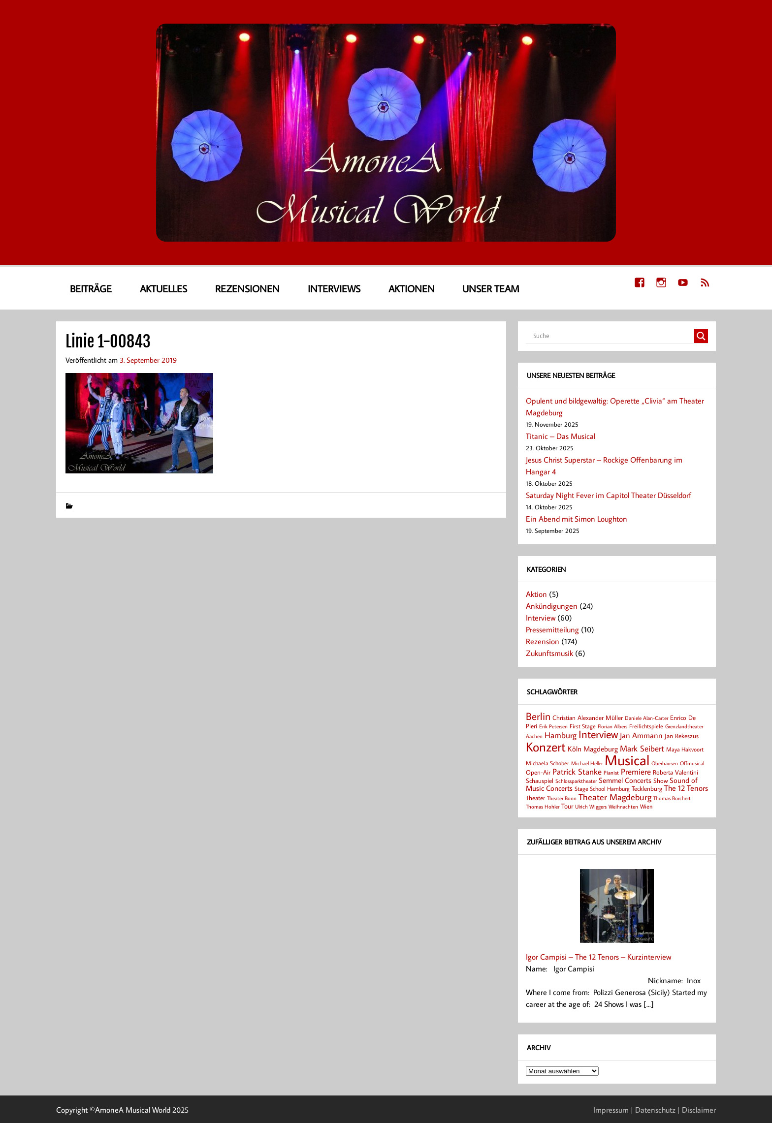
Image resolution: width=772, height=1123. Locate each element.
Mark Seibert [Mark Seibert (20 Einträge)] (642, 748)
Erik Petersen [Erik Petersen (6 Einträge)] (553, 726)
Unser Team (490, 288)
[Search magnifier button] (701, 336)
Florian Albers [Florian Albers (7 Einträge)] (612, 726)
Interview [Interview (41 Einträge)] (598, 734)
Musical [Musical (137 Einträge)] (627, 759)
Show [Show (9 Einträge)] (660, 780)
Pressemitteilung (552, 629)
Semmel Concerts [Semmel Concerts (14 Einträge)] (625, 780)
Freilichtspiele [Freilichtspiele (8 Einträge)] (646, 726)
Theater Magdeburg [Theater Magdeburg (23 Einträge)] (615, 797)
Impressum (611, 1110)
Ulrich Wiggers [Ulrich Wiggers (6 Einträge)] (591, 806)
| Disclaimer (696, 1110)
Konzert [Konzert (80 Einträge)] (546, 746)
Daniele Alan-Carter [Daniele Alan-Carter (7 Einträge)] (646, 717)
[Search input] (612, 336)
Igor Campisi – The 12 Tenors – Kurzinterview (598, 957)
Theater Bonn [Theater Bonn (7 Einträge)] (562, 798)
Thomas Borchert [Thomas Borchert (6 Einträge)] (672, 798)
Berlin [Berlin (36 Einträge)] (538, 716)
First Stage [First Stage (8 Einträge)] (583, 726)
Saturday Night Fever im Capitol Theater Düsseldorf (608, 495)
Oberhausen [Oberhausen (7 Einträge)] (664, 763)
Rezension (542, 641)
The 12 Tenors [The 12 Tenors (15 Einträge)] (686, 788)
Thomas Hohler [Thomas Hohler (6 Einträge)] (542, 806)
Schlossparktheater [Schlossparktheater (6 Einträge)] (576, 781)
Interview (540, 618)
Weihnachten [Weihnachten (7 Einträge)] (623, 806)
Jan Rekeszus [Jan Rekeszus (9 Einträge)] (682, 736)
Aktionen (411, 288)
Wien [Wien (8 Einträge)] (646, 806)
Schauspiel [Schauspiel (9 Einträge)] (539, 780)
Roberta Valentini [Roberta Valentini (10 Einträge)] (675, 772)
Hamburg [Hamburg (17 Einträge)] (561, 735)
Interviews (334, 288)
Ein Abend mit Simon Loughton (576, 519)
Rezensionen (247, 288)
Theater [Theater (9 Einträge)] (535, 798)
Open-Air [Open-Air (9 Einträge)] (538, 772)
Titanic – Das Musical (560, 436)
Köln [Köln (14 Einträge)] (574, 748)
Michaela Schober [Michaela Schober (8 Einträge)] (547, 763)
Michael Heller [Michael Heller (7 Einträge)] (587, 763)
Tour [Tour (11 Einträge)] (567, 806)
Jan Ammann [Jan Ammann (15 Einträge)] (641, 735)
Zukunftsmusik (549, 653)
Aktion (536, 594)
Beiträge (91, 288)
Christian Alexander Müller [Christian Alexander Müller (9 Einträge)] (587, 717)
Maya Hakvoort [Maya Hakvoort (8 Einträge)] (685, 749)
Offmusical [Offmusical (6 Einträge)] (692, 763)
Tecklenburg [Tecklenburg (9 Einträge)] (647, 788)
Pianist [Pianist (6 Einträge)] (611, 772)
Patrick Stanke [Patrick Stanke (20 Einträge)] (577, 771)
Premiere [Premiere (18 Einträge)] (636, 771)
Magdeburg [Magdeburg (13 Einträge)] (600, 748)
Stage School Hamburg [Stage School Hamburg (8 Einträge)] (602, 788)
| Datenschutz (653, 1110)
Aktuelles (163, 288)
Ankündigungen (552, 606)
